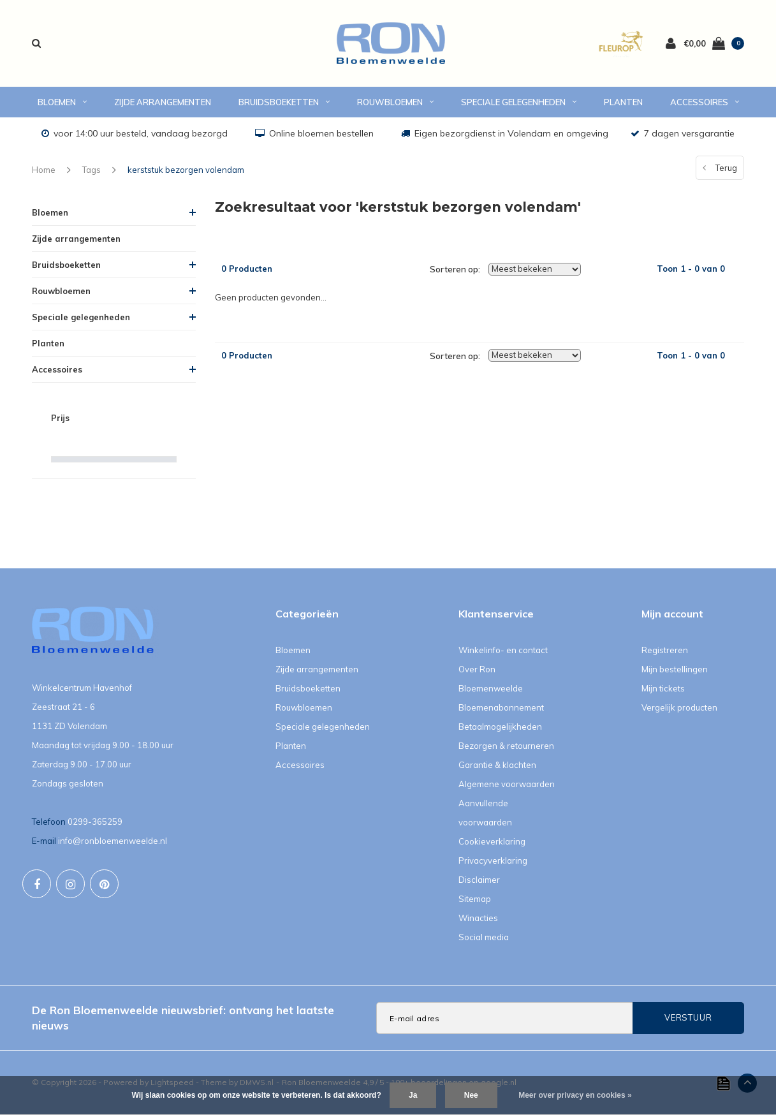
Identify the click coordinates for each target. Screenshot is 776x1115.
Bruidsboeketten (284, 102)
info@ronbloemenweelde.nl (112, 841)
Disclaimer (479, 880)
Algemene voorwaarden (506, 784)
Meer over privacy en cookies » (574, 1095)
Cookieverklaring (491, 841)
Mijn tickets (663, 688)
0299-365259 (95, 821)
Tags (91, 170)
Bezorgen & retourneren (506, 746)
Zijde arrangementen (162, 102)
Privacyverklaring (492, 860)
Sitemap (474, 899)
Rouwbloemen (395, 102)
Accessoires (704, 102)
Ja (413, 1095)
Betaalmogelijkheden (500, 726)
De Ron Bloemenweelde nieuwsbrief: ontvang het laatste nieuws (183, 1017)
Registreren (664, 650)
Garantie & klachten (497, 765)
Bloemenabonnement (501, 707)
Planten (623, 102)
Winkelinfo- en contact (503, 650)
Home (43, 170)
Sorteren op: (455, 269)
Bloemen (62, 102)
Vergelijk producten (679, 707)
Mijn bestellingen (674, 669)
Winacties (478, 918)
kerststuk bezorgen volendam (186, 170)
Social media (483, 937)
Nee (471, 1095)
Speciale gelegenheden (518, 102)
